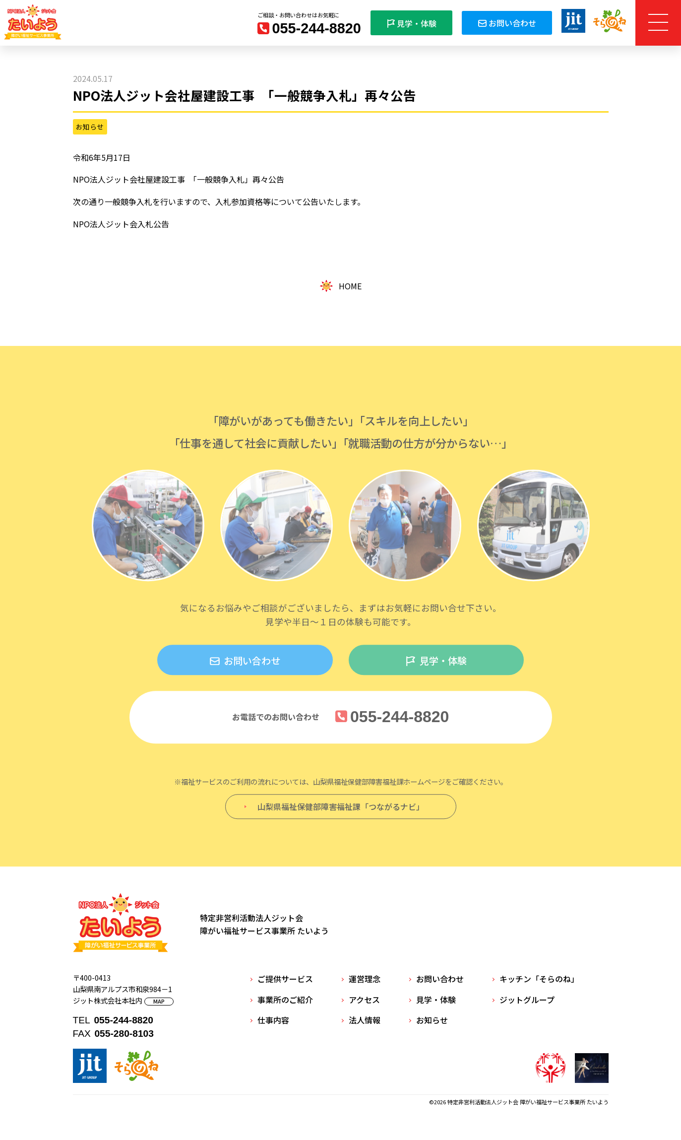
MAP (159, 1001)
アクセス (364, 1000)
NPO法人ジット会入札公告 (121, 224)
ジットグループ (527, 1000)
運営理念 (364, 979)
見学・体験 (411, 23)
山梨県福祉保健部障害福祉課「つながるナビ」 (340, 810)
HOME (340, 286)
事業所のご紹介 (285, 1000)
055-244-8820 (316, 28)
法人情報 (364, 1020)
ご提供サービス (285, 979)
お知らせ (90, 127)
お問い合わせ (507, 23)
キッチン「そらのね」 (539, 979)
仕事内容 (273, 1020)
